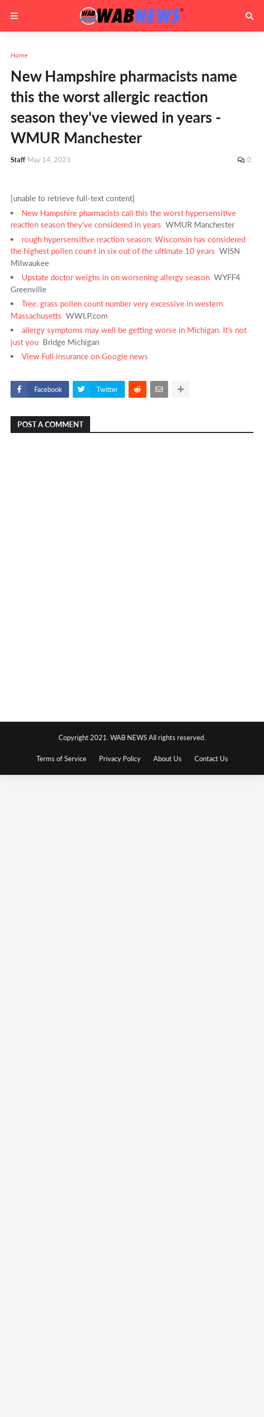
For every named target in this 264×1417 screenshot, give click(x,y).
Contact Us (211, 758)
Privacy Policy (120, 758)
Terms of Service (61, 758)
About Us (167, 758)
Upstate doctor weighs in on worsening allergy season (116, 277)
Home (19, 55)
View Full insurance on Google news (85, 356)
